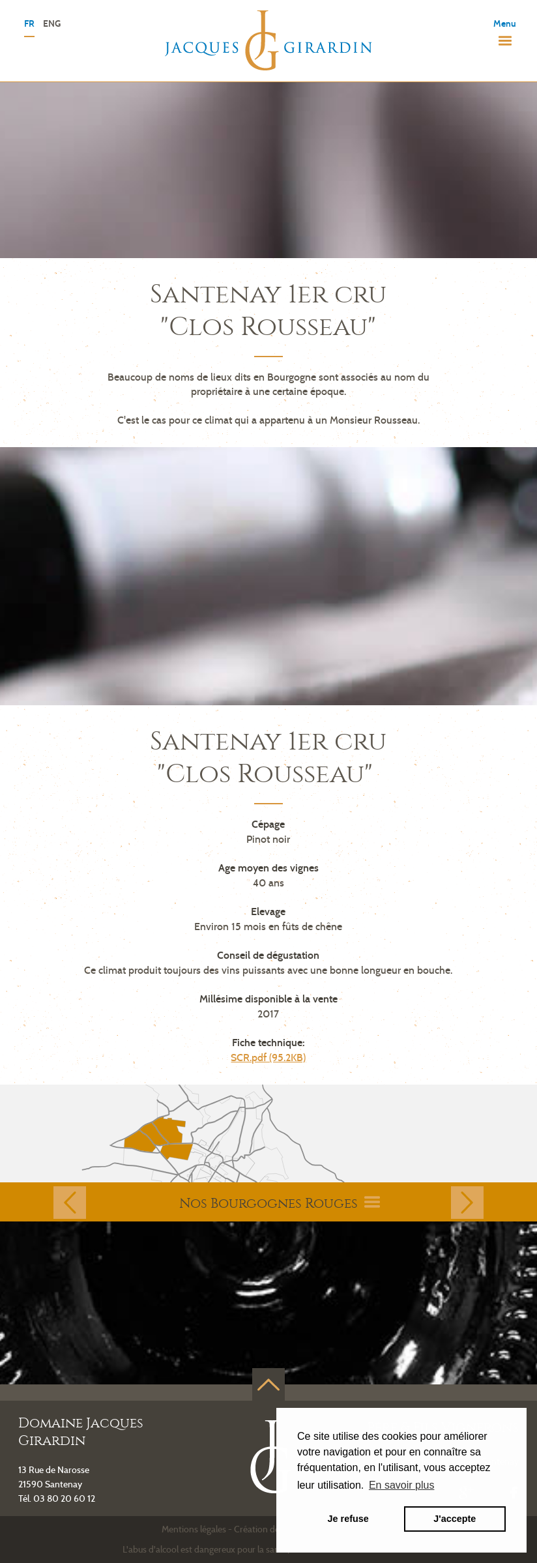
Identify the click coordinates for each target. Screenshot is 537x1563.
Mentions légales (194, 1528)
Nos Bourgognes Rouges (279, 1203)
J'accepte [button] (454, 1518)
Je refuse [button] (348, 1518)
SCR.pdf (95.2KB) (268, 1057)
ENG (52, 24)
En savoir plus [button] (402, 1485)
